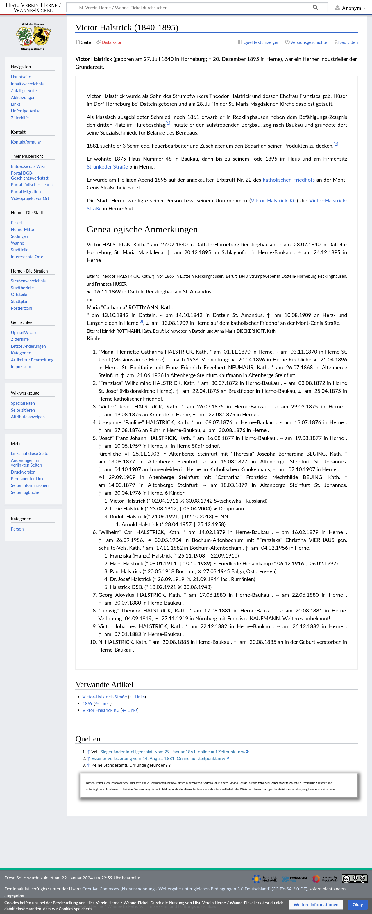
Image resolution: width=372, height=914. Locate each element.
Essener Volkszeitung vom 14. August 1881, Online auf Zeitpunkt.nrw (158, 758)
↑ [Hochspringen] (88, 751)
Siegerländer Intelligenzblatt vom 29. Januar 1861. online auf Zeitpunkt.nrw (173, 751)
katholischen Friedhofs (289, 179)
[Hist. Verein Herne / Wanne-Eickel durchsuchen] (197, 7)
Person (17, 528)
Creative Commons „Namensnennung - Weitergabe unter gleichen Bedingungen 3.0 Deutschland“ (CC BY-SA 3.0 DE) (194, 888)
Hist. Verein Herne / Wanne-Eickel (33, 7)
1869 (88, 703)
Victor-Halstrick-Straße (105, 696)
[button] (316, 905)
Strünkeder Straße (107, 166)
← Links (137, 696)
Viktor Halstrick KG (274, 200)
